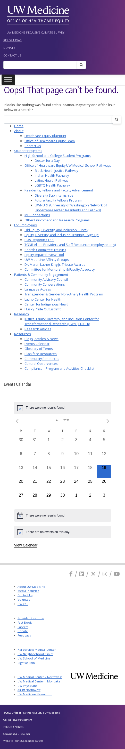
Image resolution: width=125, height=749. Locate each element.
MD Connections (37, 215)
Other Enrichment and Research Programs (57, 220)
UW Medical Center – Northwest (40, 677)
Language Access (37, 289)
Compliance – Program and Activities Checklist (59, 368)
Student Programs (28, 150)
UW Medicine (52, 712)
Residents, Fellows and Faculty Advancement (58, 190)
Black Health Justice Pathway (56, 170)
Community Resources (41, 358)
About (18, 130)
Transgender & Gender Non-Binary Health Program (63, 294)
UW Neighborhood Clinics (35, 654)
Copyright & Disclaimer (16, 734)
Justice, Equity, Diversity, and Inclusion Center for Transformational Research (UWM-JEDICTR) (61, 321)
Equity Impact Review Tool (44, 254)
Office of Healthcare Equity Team (49, 141)
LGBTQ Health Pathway (52, 185)
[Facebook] (71, 573)
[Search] (41, 65)
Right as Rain (26, 663)
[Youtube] (117, 573)
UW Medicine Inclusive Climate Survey (35, 32)
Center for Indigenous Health (47, 304)
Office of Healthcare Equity (27, 712)
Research (21, 314)
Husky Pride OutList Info (43, 309)
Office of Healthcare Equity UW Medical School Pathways (67, 165)
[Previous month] (17, 421)
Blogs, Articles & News (41, 338)
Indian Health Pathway (52, 175)
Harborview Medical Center (37, 649)
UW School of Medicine (34, 658)
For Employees (25, 225)
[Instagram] (105, 573)
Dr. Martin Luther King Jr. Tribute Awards (54, 264)
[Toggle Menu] (8, 79)
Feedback (24, 635)
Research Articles (37, 329)
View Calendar (26, 545)
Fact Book (25, 622)
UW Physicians (27, 686)
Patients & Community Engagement (41, 274)
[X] (93, 573)
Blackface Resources (40, 353)
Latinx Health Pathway (51, 180)
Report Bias (12, 40)
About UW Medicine (31, 587)
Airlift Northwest (29, 690)
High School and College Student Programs (57, 155)
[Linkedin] (81, 573)
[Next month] (108, 421)
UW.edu (23, 604)
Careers (23, 627)
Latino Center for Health (42, 299)
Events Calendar (36, 343)
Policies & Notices (13, 727)
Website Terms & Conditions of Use (23, 741)
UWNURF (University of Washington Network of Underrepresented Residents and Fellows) (71, 207)
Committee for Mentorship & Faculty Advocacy (59, 269)
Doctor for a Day (47, 160)
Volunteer (25, 599)
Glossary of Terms (38, 348)
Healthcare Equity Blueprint (45, 135)
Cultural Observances (41, 363)
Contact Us (12, 55)
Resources (22, 334)
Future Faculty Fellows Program (58, 200)
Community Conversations (44, 284)
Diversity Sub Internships (54, 195)
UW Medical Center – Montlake (39, 681)
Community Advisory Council (46, 279)
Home (18, 126)
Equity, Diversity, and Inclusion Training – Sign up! (61, 234)
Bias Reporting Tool (39, 239)
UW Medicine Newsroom (35, 694)
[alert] (62, 408)
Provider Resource (31, 618)
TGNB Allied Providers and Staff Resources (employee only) (70, 244)
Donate (9, 48)
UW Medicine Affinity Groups (46, 259)
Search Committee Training (45, 249)
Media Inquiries (28, 591)
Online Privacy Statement (17, 719)
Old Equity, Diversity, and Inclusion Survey (56, 230)
